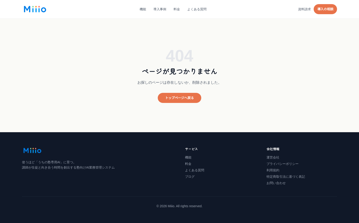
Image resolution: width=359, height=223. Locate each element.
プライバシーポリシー (283, 164)
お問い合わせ (276, 183)
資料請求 (304, 9)
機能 (143, 9)
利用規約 (273, 170)
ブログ (190, 176)
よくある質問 (197, 9)
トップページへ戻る (179, 98)
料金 (177, 9)
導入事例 (159, 9)
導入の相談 (325, 9)
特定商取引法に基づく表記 (286, 176)
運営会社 (273, 157)
